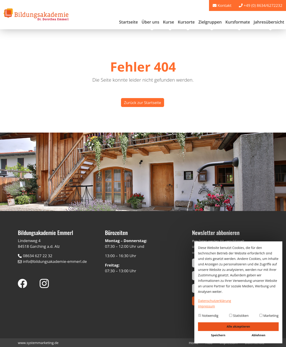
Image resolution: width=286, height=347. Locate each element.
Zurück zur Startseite (142, 102)
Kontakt (224, 5)
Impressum (206, 306)
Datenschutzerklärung (214, 301)
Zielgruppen (210, 22)
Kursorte (186, 22)
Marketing (268, 315)
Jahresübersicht (269, 22)
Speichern (218, 335)
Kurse (168, 22)
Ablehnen (258, 335)
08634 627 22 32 (37, 255)
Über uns (150, 22)
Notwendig (208, 315)
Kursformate (237, 22)
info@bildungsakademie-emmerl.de (55, 261)
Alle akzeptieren (238, 326)
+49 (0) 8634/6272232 (263, 5)
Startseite (128, 22)
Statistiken (239, 315)
